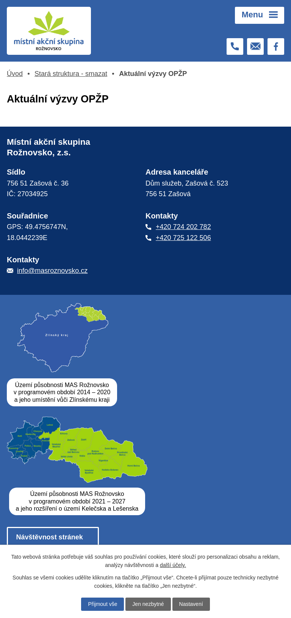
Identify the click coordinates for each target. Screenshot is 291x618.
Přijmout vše (102, 604)
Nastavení (191, 604)
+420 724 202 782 (183, 227)
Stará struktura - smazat (70, 73)
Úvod (15, 73)
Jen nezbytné (148, 604)
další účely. (173, 565)
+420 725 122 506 (183, 238)
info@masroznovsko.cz (52, 270)
